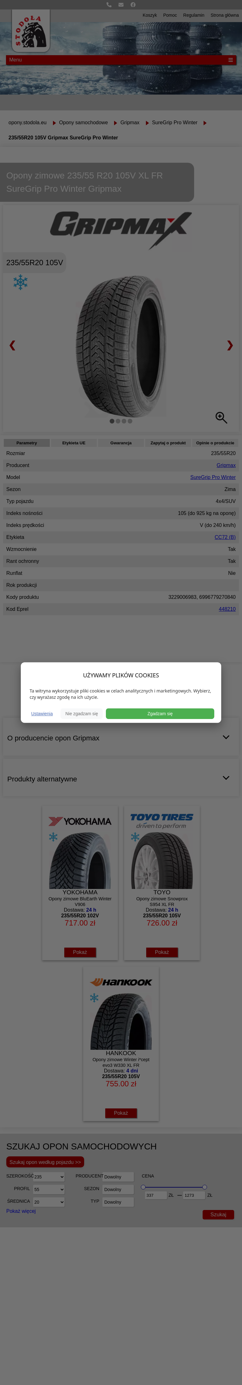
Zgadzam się (160, 713)
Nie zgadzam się (81, 713)
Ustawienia (42, 713)
